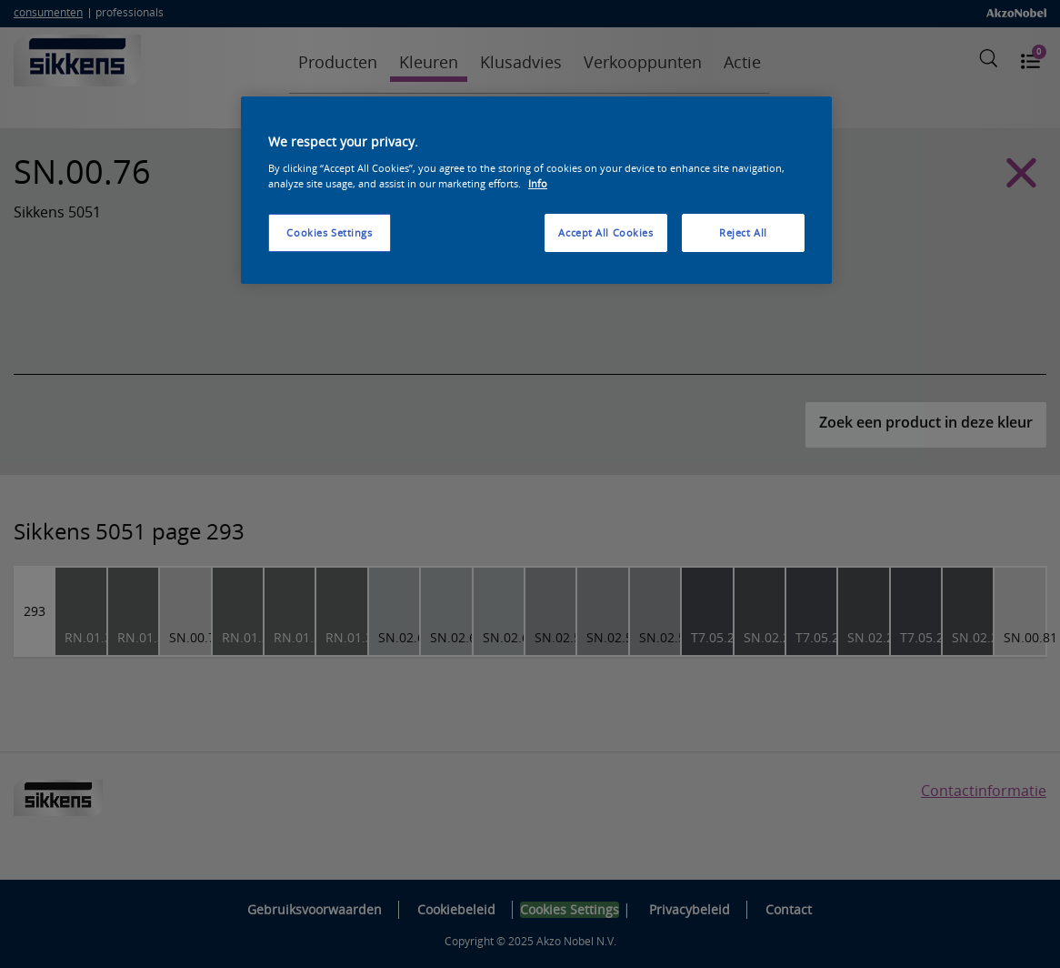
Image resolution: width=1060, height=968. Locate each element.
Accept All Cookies (605, 232)
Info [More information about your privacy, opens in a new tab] (537, 183)
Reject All (743, 232)
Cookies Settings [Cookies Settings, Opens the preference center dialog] (329, 232)
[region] (536, 190)
